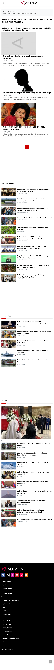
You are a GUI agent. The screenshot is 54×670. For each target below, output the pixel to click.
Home (6, 11)
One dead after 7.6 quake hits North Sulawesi (34, 218)
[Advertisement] (27, 166)
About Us (4, 633)
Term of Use (6, 622)
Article (3, 605)
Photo (3, 609)
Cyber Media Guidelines (10, 636)
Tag (13, 11)
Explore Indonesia (8, 602)
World (3, 595)
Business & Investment (10, 598)
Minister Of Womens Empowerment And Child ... (20, 13)
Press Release (6, 612)
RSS (2, 640)
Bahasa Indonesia (8, 619)
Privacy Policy (6, 626)
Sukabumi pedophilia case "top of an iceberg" (27, 92)
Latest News (6, 316)
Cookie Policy (6, 629)
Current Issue (6, 592)
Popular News (7, 183)
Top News (5, 401)
